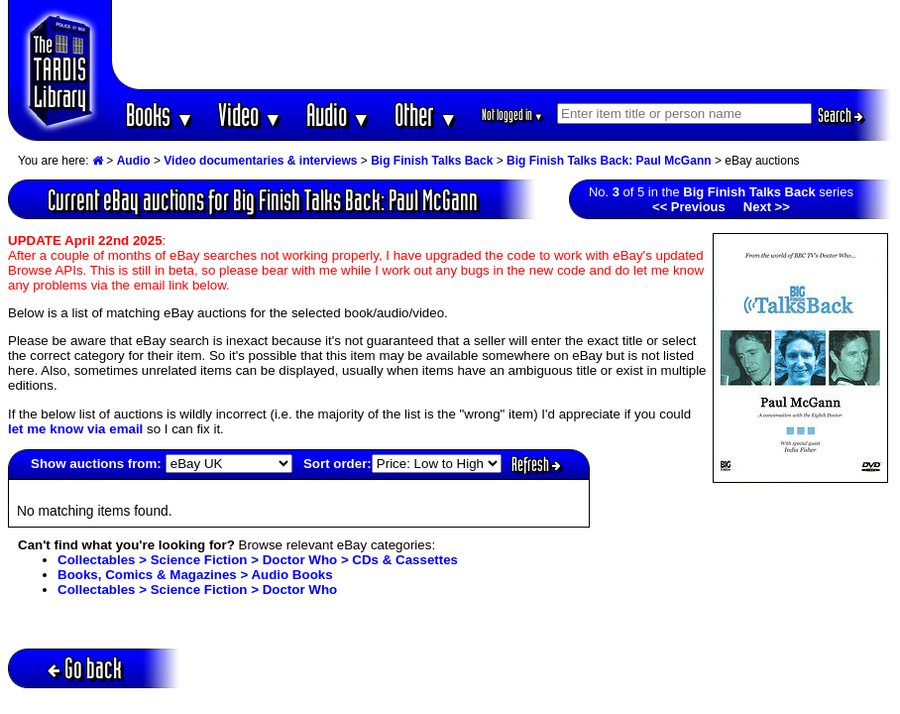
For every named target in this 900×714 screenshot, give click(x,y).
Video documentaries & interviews (260, 161)
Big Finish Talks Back (432, 161)
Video (250, 114)
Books (160, 114)
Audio (338, 114)
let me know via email (75, 428)
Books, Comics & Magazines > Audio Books (195, 574)
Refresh (536, 464)
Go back (85, 668)
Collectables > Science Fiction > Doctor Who (197, 589)
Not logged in (513, 114)
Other (426, 114)
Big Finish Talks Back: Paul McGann (609, 161)
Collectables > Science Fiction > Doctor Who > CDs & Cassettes (257, 559)
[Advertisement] (502, 44)
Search (840, 115)
